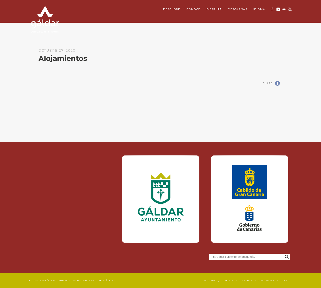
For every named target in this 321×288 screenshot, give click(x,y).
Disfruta (214, 9)
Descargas (237, 9)
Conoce (193, 9)
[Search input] (247, 257)
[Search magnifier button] (287, 257)
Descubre (171, 9)
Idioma (259, 9)
